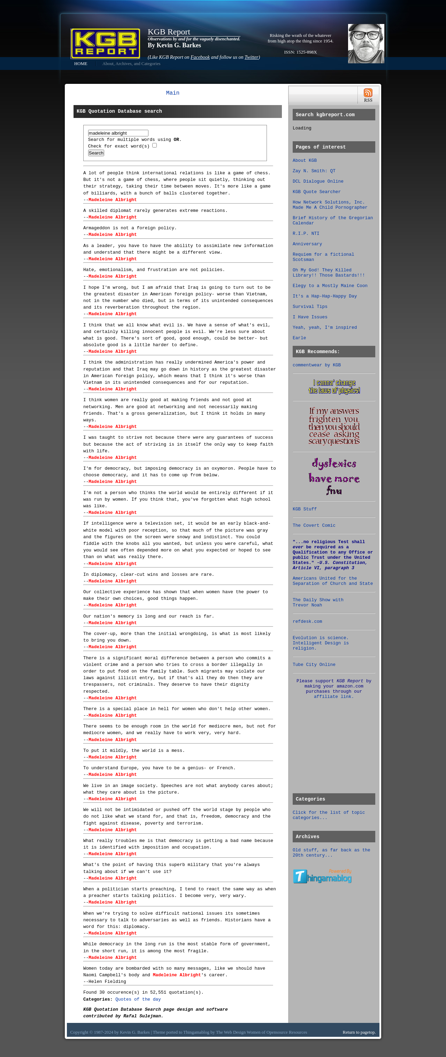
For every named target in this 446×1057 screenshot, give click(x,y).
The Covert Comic (314, 525)
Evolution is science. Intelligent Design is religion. (321, 643)
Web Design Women (242, 1032)
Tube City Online (314, 664)
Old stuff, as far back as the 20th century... (331, 853)
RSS (368, 95)
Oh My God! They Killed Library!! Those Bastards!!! (329, 273)
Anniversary (307, 244)
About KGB (305, 160)
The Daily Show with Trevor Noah (318, 602)
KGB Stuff (305, 509)
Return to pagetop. (359, 1032)
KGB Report (169, 31)
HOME (80, 63)
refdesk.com (307, 621)
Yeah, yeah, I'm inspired (325, 327)
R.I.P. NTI (306, 233)
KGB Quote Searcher (317, 191)
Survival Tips (310, 306)
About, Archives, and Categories (131, 63)
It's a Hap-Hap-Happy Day (325, 296)
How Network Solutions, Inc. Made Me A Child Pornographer (330, 205)
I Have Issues (310, 317)
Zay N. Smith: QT (314, 171)
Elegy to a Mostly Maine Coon (330, 285)
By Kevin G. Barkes (174, 45)
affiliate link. (334, 696)
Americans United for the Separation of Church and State (333, 581)
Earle (299, 338)
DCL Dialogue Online (318, 181)
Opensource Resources (287, 1032)
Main (172, 93)
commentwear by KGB (317, 365)
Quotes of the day (138, 999)
